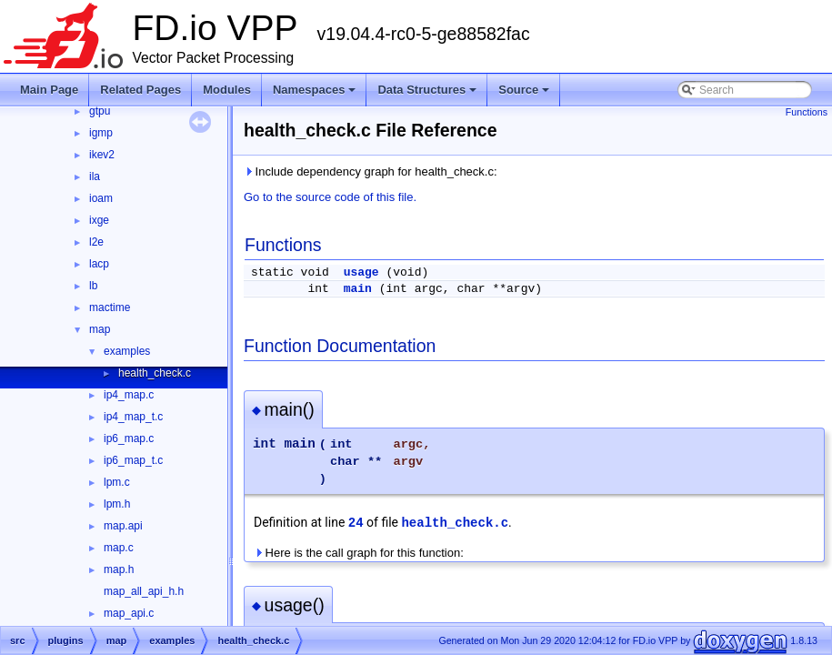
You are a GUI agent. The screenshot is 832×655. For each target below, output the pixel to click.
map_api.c (129, 613)
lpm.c (117, 482)
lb (93, 285)
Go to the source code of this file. (330, 197)
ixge (99, 220)
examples (127, 351)
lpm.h (117, 504)
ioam (101, 198)
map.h (119, 569)
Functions (806, 111)
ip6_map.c (129, 438)
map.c (119, 547)
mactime (109, 307)
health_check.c (154, 373)
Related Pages (140, 89)
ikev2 (102, 154)
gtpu (99, 111)
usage (361, 272)
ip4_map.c (129, 394)
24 (356, 523)
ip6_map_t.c (133, 460)
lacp (99, 263)
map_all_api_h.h (144, 591)
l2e (96, 242)
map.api (123, 525)
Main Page (49, 89)
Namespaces (316, 94)
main (358, 289)
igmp (101, 132)
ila (94, 176)
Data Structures (428, 94)
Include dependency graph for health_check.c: (370, 171)
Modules (227, 89)
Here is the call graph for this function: (359, 552)
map (99, 329)
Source (525, 94)
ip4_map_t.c (133, 416)
